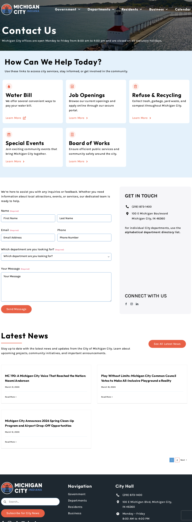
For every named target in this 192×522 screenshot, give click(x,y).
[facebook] (126, 304)
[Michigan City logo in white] (20, 5)
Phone (61, 230)
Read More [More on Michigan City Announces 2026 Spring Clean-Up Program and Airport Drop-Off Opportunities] (10, 442)
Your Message (15, 268)
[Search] (5, 501)
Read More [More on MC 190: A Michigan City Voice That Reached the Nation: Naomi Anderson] (10, 397)
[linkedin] (137, 304)
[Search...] (30, 501)
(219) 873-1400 (142, 206)
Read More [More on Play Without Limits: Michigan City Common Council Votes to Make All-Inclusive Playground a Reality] (106, 397)
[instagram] (131, 304)
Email (10, 230)
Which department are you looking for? (32, 249)
